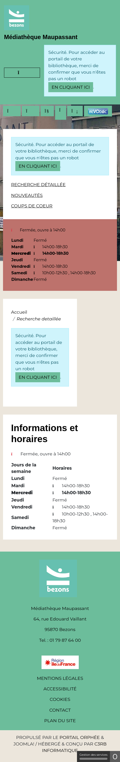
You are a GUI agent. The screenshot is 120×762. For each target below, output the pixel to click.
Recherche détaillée (38, 184)
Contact (60, 710)
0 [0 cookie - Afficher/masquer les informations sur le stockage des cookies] (114, 756)
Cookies (60, 699)
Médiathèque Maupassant (40, 37)
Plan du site (60, 720)
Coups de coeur (32, 205)
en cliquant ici (71, 87)
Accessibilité (60, 688)
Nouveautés (27, 195)
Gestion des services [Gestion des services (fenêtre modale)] (93, 756)
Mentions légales (60, 678)
